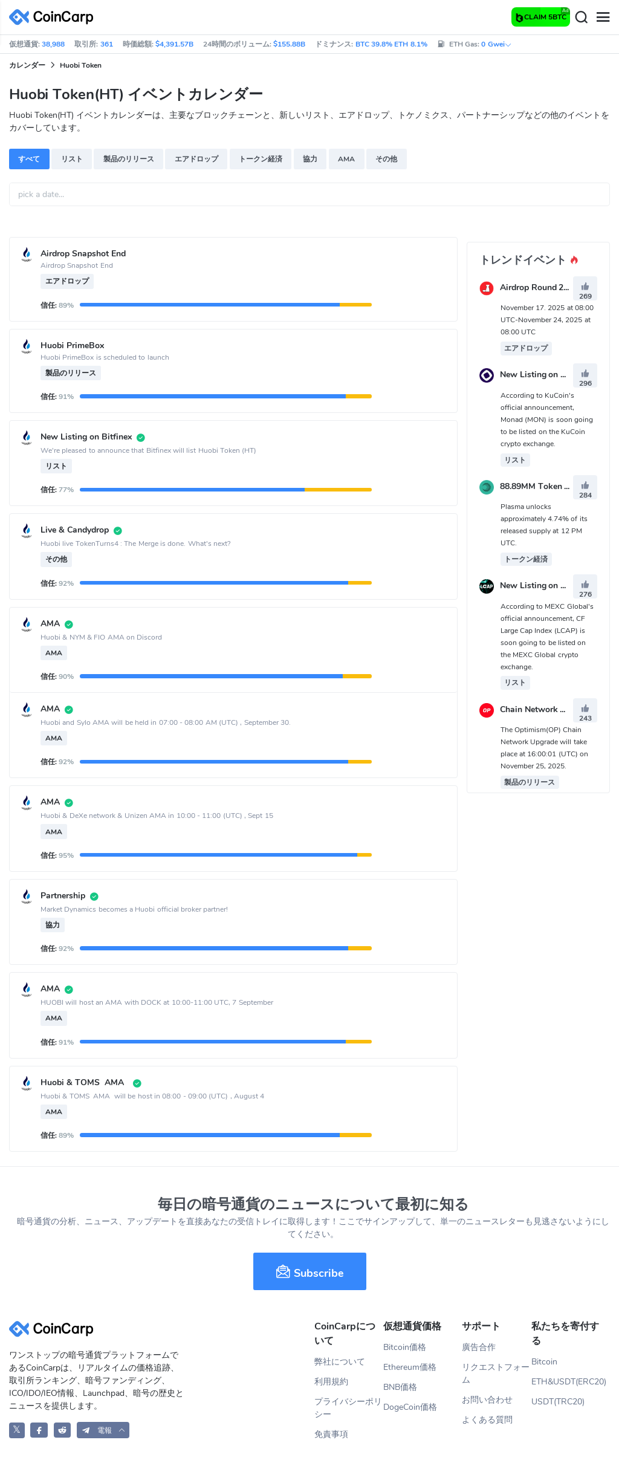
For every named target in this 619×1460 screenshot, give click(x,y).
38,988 (53, 44)
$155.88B (289, 44)
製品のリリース (128, 159)
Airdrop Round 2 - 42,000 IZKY (559, 287)
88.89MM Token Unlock (546, 486)
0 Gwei (496, 44)
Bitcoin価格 (404, 1347)
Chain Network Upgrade (546, 709)
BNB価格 (400, 1387)
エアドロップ (196, 159)
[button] (103, 1430)
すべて (29, 159)
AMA (346, 159)
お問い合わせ (487, 1400)
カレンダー (27, 65)
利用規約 (331, 1381)
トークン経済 (260, 159)
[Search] (581, 17)
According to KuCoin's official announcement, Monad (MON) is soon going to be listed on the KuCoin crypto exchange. (547, 420)
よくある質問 (487, 1420)
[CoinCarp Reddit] (62, 1430)
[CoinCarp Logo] (54, 17)
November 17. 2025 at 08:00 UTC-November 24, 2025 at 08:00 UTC (547, 320)
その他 (386, 159)
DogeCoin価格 (410, 1407)
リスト (72, 159)
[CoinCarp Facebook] (39, 1430)
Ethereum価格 (409, 1367)
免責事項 (331, 1434)
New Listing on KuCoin (544, 375)
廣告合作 (479, 1347)
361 (106, 44)
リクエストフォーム (496, 1373)
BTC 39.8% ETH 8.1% (391, 44)
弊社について (339, 1362)
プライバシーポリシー (348, 1408)
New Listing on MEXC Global (556, 586)
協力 (310, 159)
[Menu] (602, 17)
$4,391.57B (174, 44)
